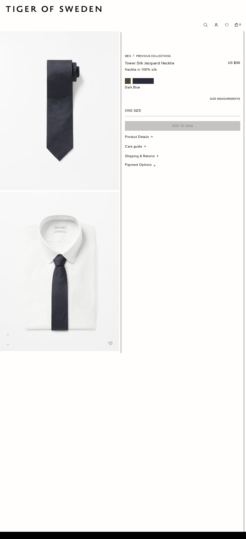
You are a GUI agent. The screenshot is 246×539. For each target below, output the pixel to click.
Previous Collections (153, 55)
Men (128, 55)
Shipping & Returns (140, 156)
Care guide (133, 146)
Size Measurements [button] (225, 98)
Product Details (137, 137)
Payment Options (138, 164)
